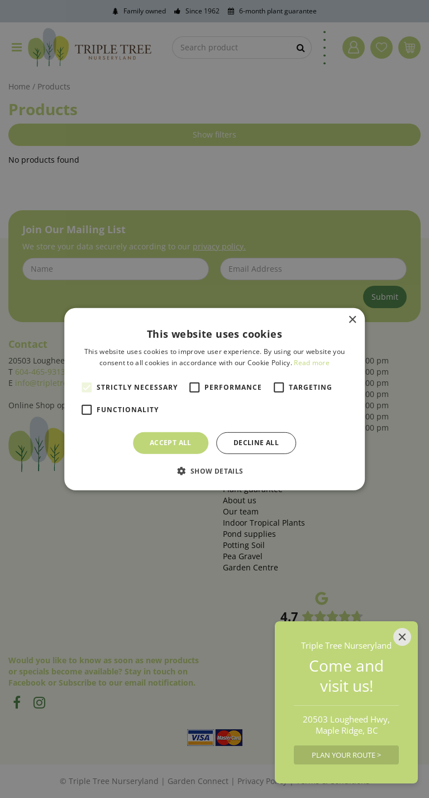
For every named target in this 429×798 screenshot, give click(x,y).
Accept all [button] (171, 442)
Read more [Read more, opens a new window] (312, 362)
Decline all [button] (256, 442)
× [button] (352, 319)
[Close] (402, 637)
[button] (214, 470)
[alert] (214, 399)
